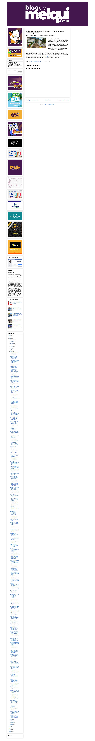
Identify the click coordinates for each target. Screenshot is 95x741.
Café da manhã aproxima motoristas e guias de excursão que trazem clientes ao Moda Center (17, 309)
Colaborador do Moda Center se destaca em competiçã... (14, 635)
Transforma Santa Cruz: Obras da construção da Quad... (14, 530)
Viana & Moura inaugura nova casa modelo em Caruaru (14, 470)
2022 (10, 338)
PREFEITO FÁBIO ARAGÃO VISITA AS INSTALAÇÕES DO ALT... (14, 672)
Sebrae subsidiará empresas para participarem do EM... (14, 565)
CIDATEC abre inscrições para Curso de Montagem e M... (14, 413)
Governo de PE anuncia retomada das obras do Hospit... (14, 712)
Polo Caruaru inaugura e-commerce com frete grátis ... (14, 687)
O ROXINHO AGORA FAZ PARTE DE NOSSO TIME (14, 418)
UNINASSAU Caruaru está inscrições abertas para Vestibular (17, 314)
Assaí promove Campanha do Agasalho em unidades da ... (13, 513)
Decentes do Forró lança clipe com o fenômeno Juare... (14, 667)
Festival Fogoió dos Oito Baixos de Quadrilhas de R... (14, 573)
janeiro (11, 724)
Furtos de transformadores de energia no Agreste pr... (14, 647)
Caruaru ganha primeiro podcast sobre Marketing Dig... (14, 373)
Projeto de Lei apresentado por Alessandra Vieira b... (14, 613)
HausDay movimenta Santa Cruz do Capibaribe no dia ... (14, 639)
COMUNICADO (13, 446)
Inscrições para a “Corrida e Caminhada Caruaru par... (14, 621)
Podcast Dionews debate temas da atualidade (14, 611)
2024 (10, 335)
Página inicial (48, 100)
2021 (10, 726)
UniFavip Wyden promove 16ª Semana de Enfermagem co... (14, 584)
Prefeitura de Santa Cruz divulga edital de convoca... (14, 705)
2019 (10, 729)
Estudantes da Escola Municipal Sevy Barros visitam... (14, 402)
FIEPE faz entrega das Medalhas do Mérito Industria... (14, 361)
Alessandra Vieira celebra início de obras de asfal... (15, 398)
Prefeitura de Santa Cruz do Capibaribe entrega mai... (14, 588)
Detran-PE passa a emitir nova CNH (13, 367)
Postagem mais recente (32, 100)
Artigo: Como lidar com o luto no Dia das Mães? (14, 698)
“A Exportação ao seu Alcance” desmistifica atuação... (14, 523)
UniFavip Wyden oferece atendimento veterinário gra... (14, 488)
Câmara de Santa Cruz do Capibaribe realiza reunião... (14, 538)
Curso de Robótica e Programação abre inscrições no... (14, 651)
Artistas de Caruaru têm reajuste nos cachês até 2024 (14, 426)
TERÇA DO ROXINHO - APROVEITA (14, 364)
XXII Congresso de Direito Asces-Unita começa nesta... (14, 477)
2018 (10, 731)
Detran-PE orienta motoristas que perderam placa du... (14, 439)
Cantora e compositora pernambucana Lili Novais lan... (14, 684)
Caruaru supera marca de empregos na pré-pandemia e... (14, 624)
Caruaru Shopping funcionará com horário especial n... (14, 569)
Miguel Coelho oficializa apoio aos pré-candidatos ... (14, 436)
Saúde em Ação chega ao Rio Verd (14, 474)
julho (11, 348)
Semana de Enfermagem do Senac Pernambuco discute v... (15, 562)
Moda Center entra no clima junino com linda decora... (14, 603)
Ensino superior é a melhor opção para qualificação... (14, 658)
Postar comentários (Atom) (49, 104)
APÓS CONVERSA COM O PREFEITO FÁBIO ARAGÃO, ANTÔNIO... (14, 504)
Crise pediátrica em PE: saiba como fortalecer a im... (14, 381)
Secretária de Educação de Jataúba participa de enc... (14, 643)
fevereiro (12, 722)
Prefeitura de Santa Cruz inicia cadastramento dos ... (14, 492)
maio (11, 351)
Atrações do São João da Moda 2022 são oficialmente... (14, 600)
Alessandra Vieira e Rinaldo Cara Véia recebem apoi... (14, 406)
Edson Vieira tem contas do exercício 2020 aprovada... (14, 455)
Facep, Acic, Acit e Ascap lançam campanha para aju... (14, 370)
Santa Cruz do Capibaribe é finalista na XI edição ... (14, 495)
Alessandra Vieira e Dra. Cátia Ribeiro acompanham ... (14, 353)
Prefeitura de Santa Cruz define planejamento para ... (14, 467)
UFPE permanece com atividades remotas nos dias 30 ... (14, 395)
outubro (11, 343)
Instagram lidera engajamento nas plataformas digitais (14, 443)
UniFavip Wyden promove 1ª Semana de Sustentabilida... (14, 527)
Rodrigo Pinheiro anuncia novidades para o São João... (14, 716)
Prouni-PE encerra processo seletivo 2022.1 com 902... (14, 701)
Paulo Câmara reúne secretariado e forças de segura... (14, 391)
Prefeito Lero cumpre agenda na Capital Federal (14, 499)
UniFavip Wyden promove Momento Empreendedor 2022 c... (14, 663)
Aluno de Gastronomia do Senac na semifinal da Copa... (14, 432)
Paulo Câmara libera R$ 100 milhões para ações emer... (14, 387)
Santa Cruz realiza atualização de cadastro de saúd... (14, 591)
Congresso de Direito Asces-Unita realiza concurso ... (14, 695)
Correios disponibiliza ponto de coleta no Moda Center (14, 557)
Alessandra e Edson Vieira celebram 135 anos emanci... (14, 655)
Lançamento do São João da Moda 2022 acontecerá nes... (14, 632)
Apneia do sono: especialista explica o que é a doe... (14, 534)
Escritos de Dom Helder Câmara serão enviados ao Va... (14, 458)
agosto (11, 346)
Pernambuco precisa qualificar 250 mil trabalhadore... (14, 517)
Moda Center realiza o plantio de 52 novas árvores (14, 480)
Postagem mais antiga (63, 100)
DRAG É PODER (13, 452)
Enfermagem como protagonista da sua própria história (14, 628)
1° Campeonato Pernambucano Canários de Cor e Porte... (14, 449)
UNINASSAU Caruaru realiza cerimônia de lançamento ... (14, 577)
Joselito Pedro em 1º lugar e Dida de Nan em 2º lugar (17, 302)
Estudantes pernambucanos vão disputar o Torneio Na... (14, 463)
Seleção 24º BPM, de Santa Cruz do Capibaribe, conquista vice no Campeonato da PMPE (17, 326)
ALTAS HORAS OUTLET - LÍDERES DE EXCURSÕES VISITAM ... (14, 596)
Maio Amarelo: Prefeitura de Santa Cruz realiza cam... (14, 580)
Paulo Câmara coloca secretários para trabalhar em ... (14, 357)
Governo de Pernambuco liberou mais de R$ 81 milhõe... (14, 550)
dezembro (12, 339)
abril (11, 719)
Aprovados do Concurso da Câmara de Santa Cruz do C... (14, 691)
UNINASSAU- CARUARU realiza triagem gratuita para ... (14, 676)
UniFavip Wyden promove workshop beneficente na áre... (14, 680)
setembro (12, 344)
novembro (12, 341)
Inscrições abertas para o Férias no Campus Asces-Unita (17, 320)
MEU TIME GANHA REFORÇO (13, 429)
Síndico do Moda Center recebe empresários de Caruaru (14, 607)
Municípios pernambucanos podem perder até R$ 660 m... (14, 508)
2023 (10, 336)
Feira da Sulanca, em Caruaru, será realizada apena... (14, 422)
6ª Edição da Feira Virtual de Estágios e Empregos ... (14, 545)
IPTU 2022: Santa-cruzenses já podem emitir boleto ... (14, 541)
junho (11, 349)
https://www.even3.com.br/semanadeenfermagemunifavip (40, 56)
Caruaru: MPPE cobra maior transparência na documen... (14, 484)
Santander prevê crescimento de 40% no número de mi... (14, 617)
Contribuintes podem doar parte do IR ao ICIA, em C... (14, 708)
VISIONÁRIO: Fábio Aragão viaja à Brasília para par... (14, 553)
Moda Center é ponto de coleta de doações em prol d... (14, 377)
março (11, 720)
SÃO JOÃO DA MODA (14, 416)
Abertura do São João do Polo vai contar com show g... (15, 409)
